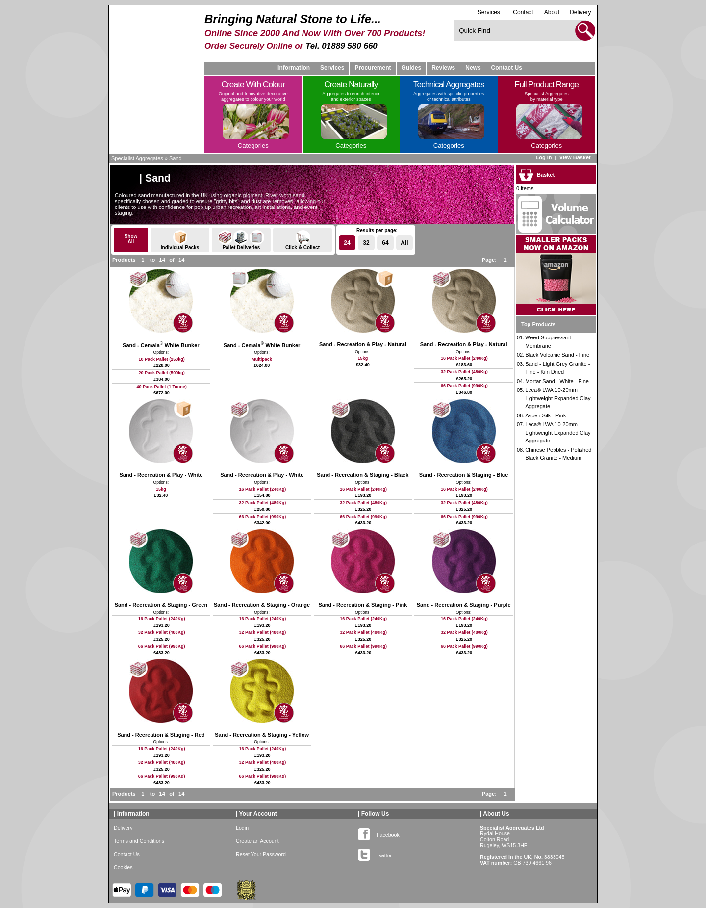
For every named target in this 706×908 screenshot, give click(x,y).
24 (347, 242)
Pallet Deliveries (241, 240)
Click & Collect (302, 240)
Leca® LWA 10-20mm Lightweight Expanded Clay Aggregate (557, 398)
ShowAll (131, 238)
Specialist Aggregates (137, 158)
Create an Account (257, 841)
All (404, 242)
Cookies (123, 867)
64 (385, 242)
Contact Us (506, 67)
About (551, 12)
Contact (523, 12)
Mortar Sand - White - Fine (557, 381)
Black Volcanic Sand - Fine (557, 355)
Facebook (379, 833)
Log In (543, 157)
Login (242, 827)
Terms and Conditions (139, 841)
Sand (175, 158)
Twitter (375, 853)
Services (489, 12)
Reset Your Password (261, 854)
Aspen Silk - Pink (545, 415)
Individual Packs (180, 240)
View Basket (575, 157)
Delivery (580, 12)
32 (366, 242)
